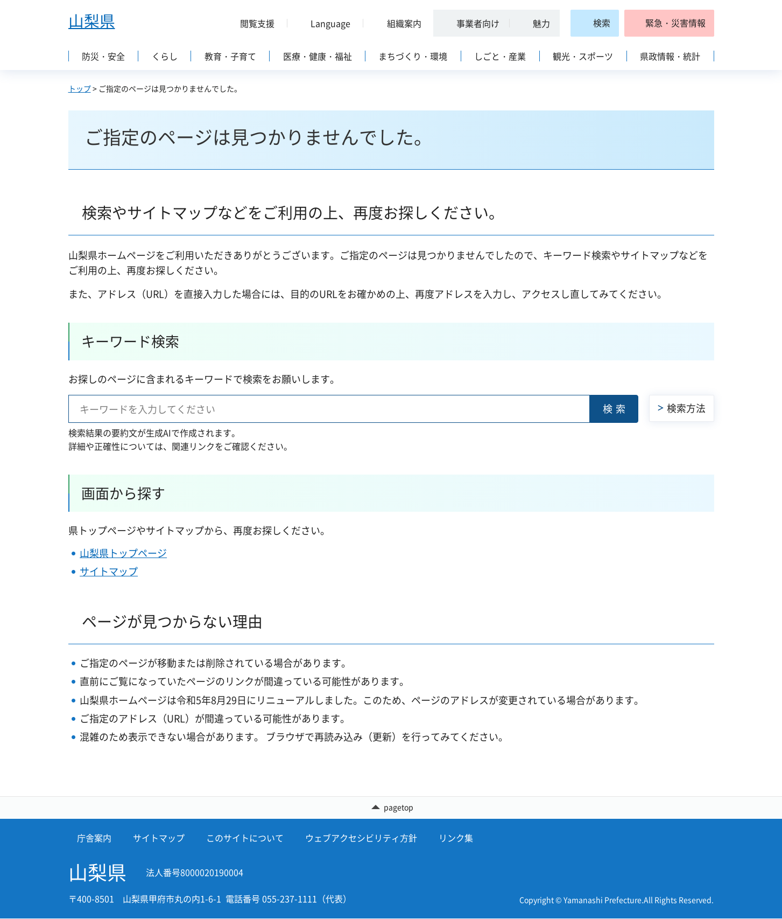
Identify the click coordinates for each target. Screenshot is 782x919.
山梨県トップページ (123, 553)
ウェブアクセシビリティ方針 (361, 837)
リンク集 (456, 837)
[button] (253, 23)
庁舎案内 (94, 837)
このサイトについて (245, 837)
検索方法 (686, 408)
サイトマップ (109, 571)
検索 (616, 408)
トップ (79, 88)
